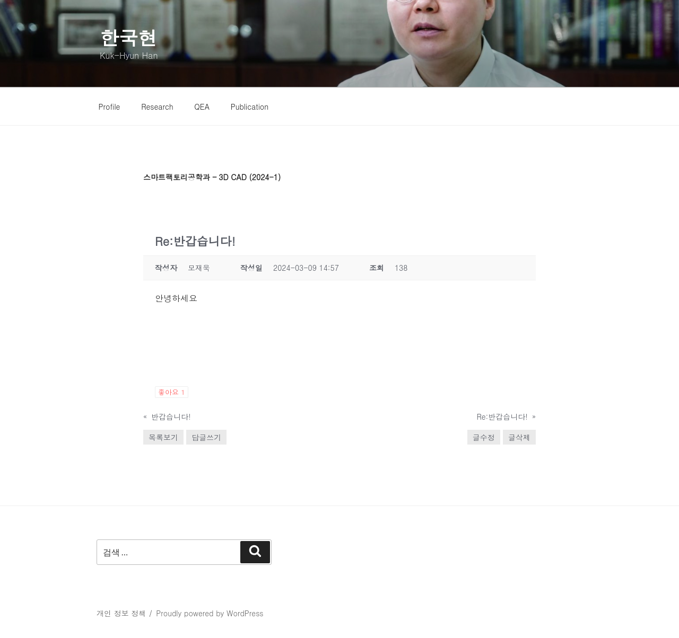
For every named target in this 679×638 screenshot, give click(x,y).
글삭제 (519, 437)
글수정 (484, 437)
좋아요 (171, 392)
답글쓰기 (206, 437)
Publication (250, 106)
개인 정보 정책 (121, 613)
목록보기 (163, 437)
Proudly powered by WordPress (209, 613)
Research (157, 106)
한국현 (128, 37)
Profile (109, 106)
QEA (202, 106)
